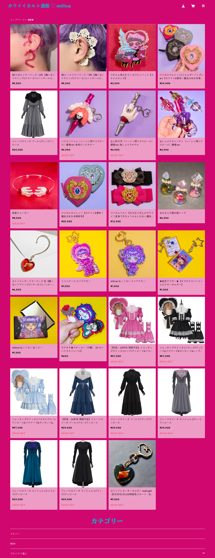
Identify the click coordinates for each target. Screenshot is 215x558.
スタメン (15, 533)
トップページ (17, 19)
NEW (13, 543)
